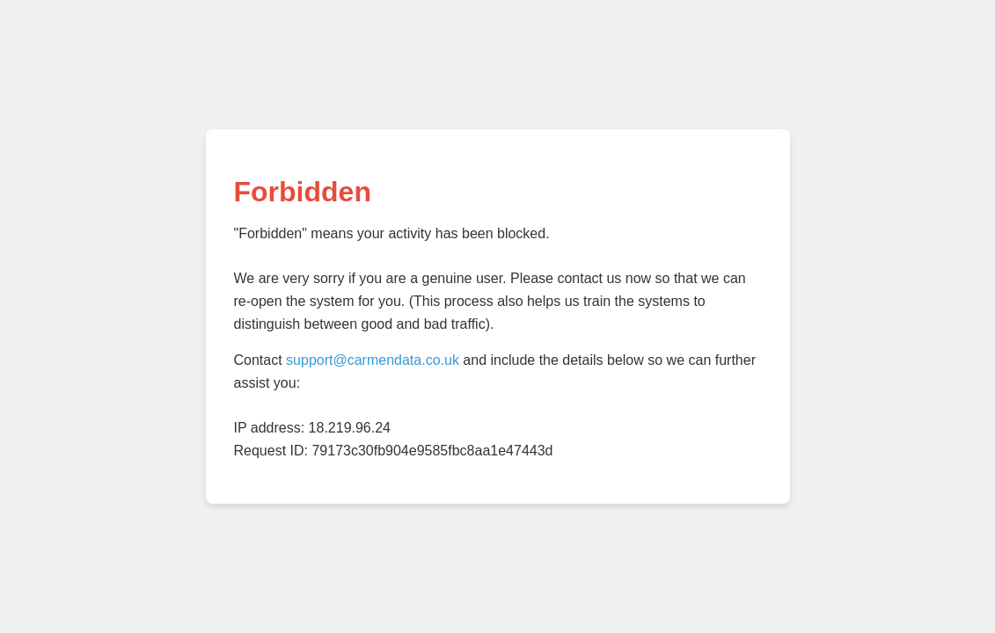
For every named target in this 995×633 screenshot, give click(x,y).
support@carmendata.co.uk (372, 360)
